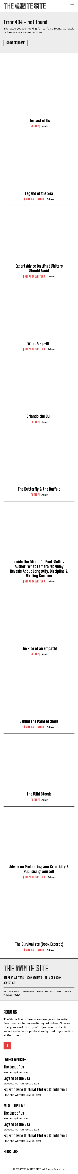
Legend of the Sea (39, 193)
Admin (44, 126)
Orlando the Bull (39, 416)
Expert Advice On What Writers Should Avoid (39, 268)
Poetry (35, 126)
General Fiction (35, 199)
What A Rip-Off (39, 343)
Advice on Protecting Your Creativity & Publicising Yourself (39, 869)
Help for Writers (35, 276)
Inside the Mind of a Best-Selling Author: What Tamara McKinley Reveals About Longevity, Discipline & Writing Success (39, 568)
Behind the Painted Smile (39, 721)
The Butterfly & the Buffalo (39, 489)
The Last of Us (39, 120)
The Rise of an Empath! (39, 648)
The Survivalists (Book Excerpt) (39, 944)
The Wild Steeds (39, 794)
